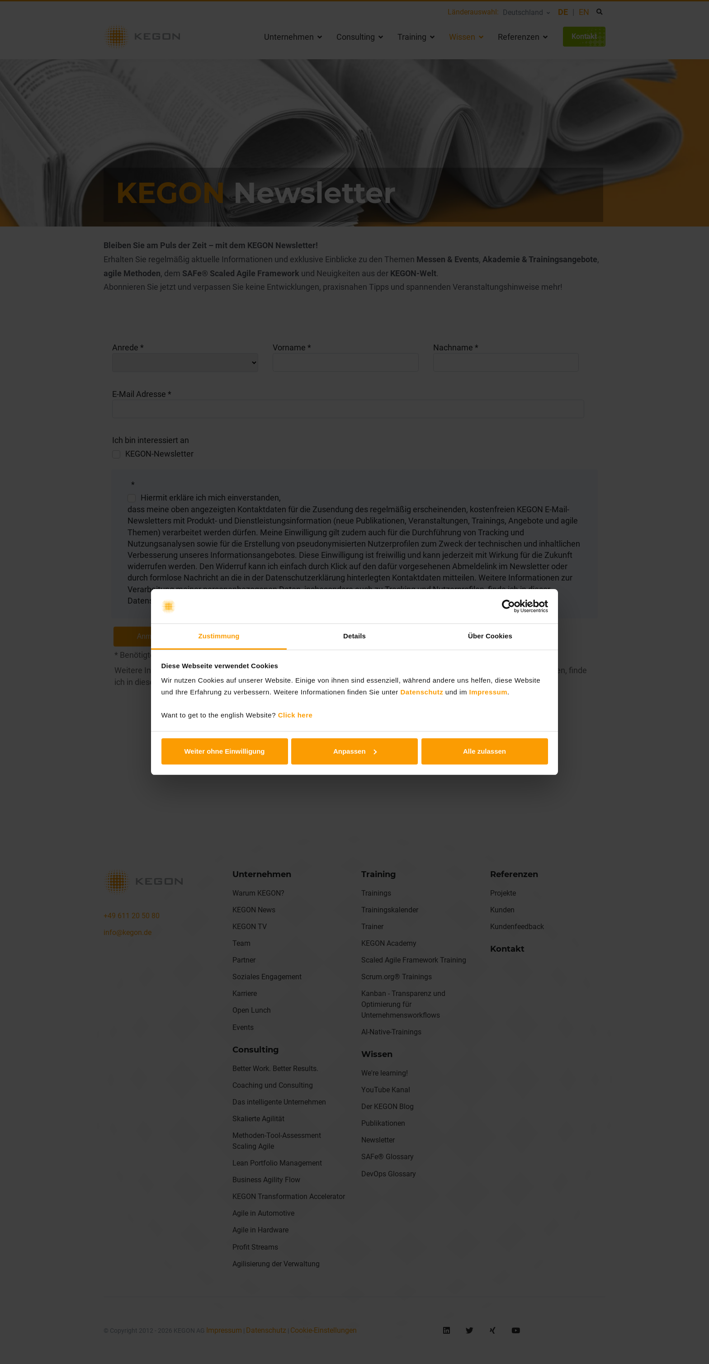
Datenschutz (422, 692)
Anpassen (355, 751)
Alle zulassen (484, 751)
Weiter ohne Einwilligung (224, 751)
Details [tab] (354, 636)
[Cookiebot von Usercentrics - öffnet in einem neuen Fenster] (508, 606)
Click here (295, 715)
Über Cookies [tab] (490, 636)
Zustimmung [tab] (219, 636)
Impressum (488, 692)
